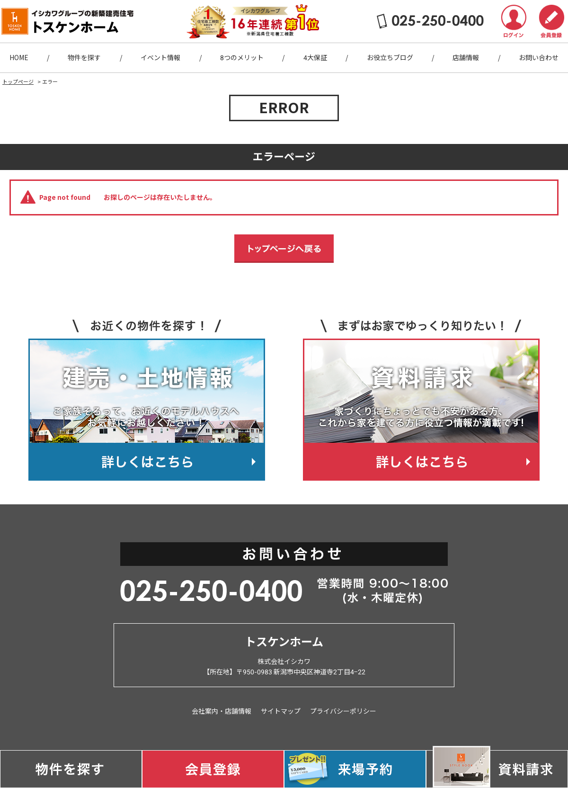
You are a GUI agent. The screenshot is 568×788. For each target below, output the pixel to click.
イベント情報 (160, 58)
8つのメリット (242, 58)
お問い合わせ (539, 58)
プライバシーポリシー (343, 711)
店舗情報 (466, 58)
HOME (18, 58)
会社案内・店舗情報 (221, 711)
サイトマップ (281, 711)
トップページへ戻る (284, 248)
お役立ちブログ (390, 58)
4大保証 (315, 58)
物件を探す (84, 58)
